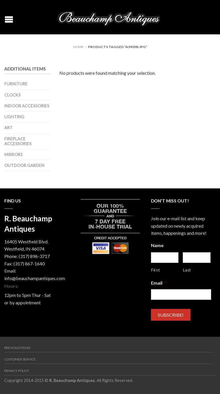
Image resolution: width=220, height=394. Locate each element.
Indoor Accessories (26, 105)
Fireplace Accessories (18, 141)
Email (159, 282)
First (155, 270)
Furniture (16, 83)
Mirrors (13, 154)
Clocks (12, 94)
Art (8, 127)
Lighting (14, 116)
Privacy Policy (16, 371)
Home (78, 47)
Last (187, 270)
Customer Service (20, 359)
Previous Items (17, 348)
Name (157, 245)
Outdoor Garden (24, 165)
